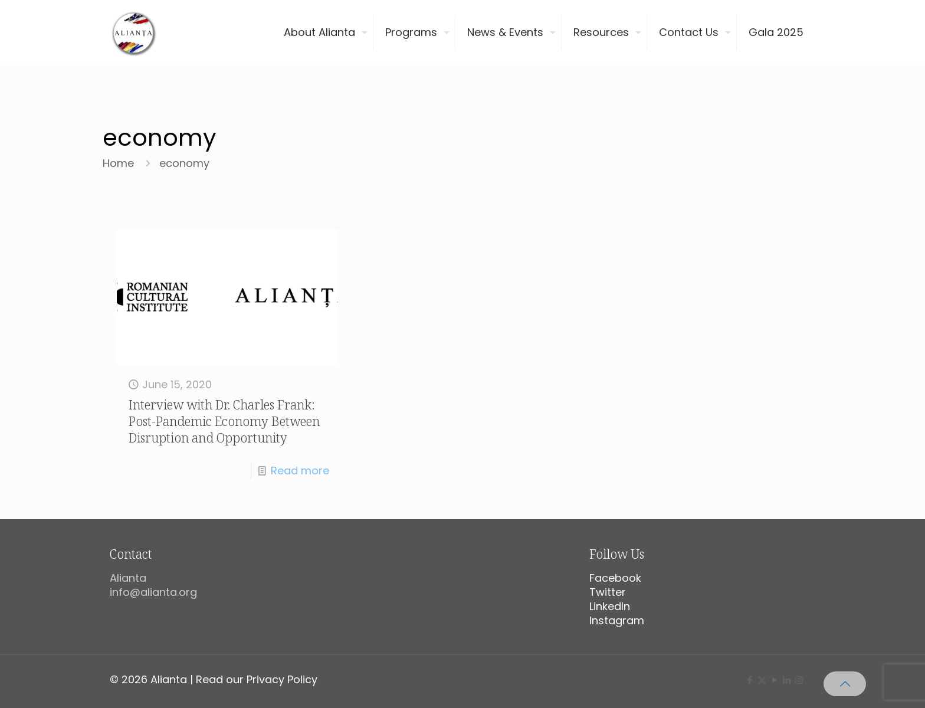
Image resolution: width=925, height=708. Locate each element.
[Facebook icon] (749, 680)
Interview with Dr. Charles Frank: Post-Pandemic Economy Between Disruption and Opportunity (224, 421)
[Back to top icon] (845, 683)
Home (118, 163)
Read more (300, 470)
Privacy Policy (282, 679)
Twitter (607, 592)
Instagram (616, 620)
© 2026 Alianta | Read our (178, 679)
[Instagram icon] (799, 680)
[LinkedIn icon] (786, 680)
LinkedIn (609, 606)
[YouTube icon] (774, 680)
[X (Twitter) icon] (761, 680)
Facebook (615, 578)
